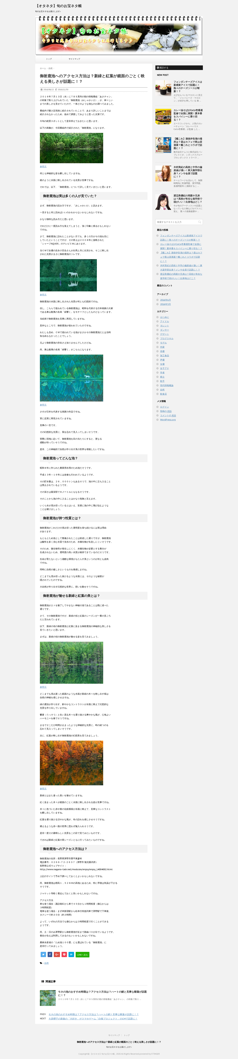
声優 (162, 359)
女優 (162, 364)
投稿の (166, 411)
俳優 (162, 351)
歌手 (162, 381)
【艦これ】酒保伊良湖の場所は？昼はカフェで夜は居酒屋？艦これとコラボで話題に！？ (188, 143)
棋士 (162, 376)
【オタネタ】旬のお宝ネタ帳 (58, 6)
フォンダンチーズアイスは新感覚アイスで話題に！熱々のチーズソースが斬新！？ (188, 86)
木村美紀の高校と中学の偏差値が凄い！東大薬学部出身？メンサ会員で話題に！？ (188, 172)
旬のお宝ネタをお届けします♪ (119, 1047)
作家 (162, 347)
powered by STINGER (150, 1054)
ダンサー (164, 330)
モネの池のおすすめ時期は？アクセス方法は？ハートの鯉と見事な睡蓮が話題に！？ (94, 1014)
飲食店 (163, 394)
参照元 (43, 166)
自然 (46, 963)
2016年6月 (165, 299)
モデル (163, 342)
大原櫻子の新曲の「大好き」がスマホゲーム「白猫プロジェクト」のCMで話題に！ (93, 1018)
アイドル (164, 321)
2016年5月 (165, 304)
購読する (162, 67)
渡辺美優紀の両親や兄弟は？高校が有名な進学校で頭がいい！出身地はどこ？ (188, 198)
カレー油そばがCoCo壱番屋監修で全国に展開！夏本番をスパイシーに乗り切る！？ (188, 115)
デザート (164, 334)
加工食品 (164, 355)
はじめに (164, 317)
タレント (164, 325)
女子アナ (164, 368)
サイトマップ (74, 59)
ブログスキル (166, 338)
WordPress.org (168, 419)
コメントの (168, 415)
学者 (162, 372)
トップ (49, 59)
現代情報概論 (166, 385)
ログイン (164, 406)
